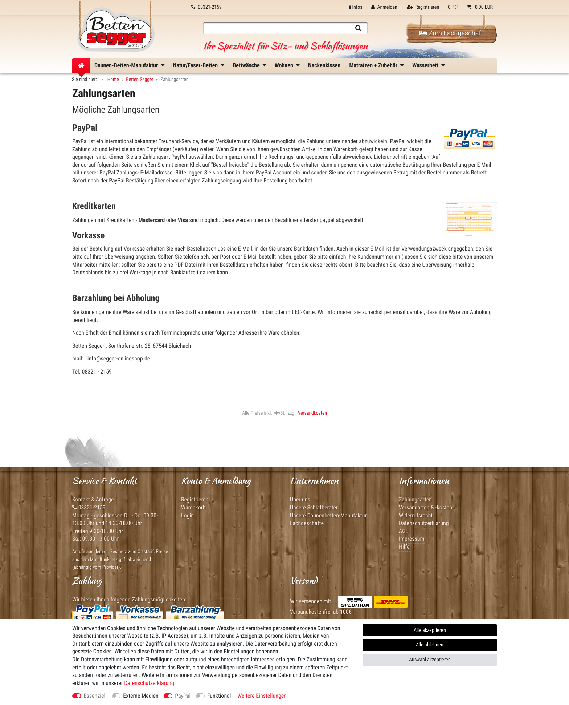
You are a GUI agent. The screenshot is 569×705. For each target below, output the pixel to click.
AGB (404, 531)
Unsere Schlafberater (314, 507)
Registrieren (195, 499)
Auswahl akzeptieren (430, 659)
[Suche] (358, 28)
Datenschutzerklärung (424, 523)
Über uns (300, 499)
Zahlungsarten (415, 499)
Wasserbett (425, 65)
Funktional (219, 695)
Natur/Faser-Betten (195, 65)
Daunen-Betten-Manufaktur (126, 65)
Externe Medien (140, 695)
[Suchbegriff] (276, 28)
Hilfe (404, 546)
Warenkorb (193, 507)
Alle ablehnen (429, 645)
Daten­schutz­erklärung (149, 683)
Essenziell (95, 695)
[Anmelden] (384, 7)
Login (187, 515)
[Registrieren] (422, 7)
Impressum (412, 538)
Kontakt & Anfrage (93, 499)
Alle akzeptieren (430, 630)
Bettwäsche (246, 65)
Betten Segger (139, 79)
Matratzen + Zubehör (373, 65)
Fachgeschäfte (307, 523)
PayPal (183, 695)
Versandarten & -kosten (425, 507)
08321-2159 (89, 507)
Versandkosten (312, 413)
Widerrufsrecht (416, 515)
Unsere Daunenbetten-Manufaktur (328, 515)
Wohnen (284, 65)
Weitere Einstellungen (262, 695)
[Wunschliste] (452, 7)
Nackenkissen (324, 65)
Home (112, 79)
